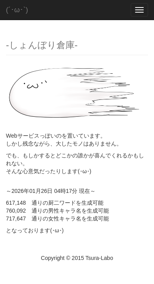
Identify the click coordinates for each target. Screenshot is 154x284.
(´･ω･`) (17, 10)
